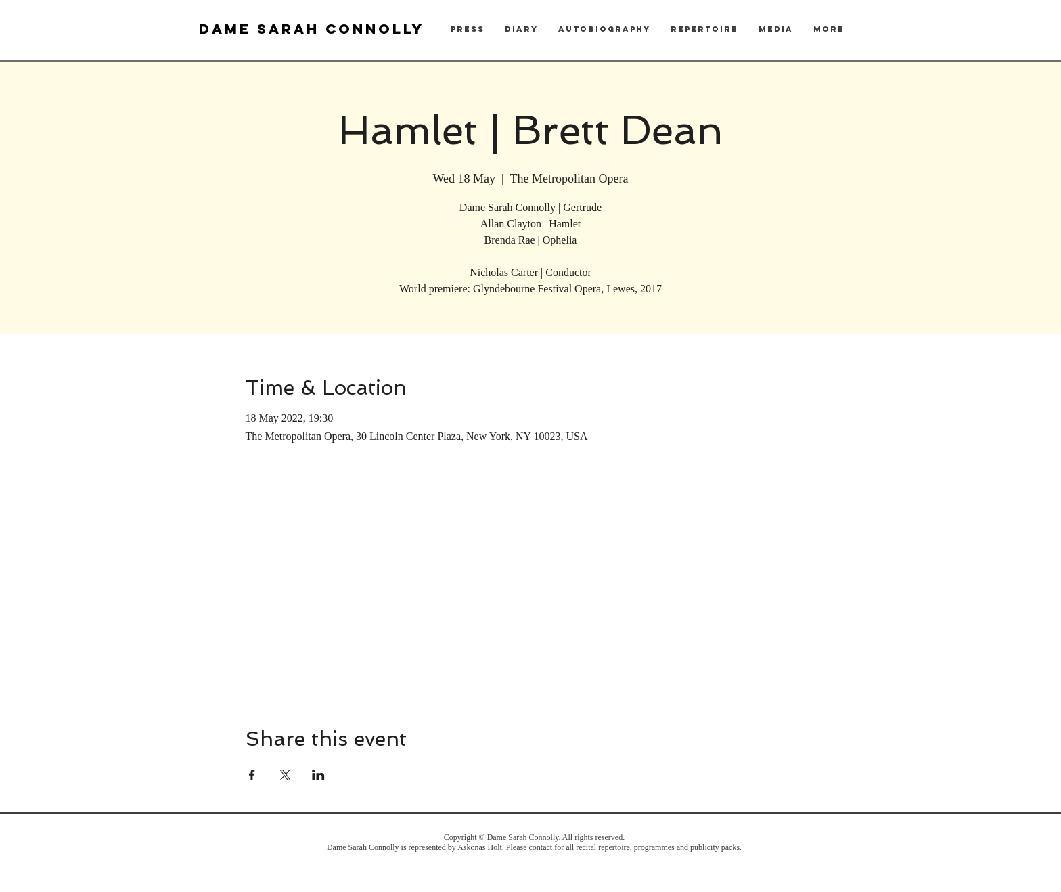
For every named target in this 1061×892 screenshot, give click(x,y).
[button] (468, 29)
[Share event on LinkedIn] (318, 775)
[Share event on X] (285, 775)
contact (540, 847)
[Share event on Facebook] (252, 775)
